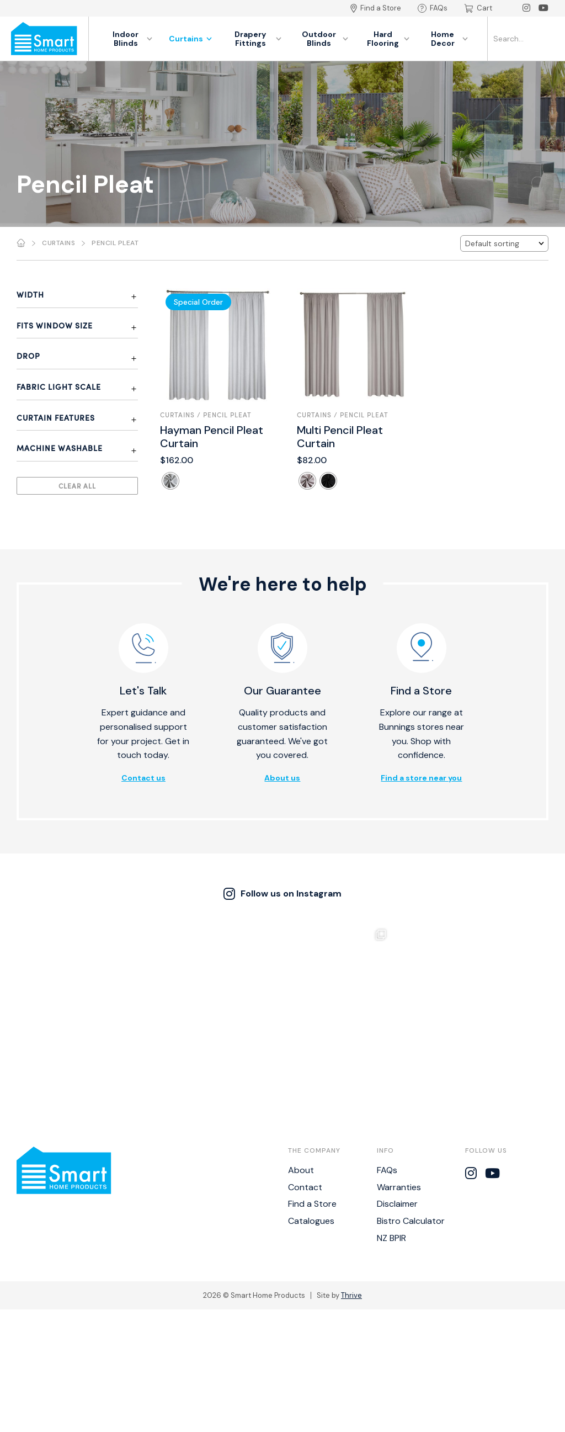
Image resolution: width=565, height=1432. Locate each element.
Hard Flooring (388, 38)
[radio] (170, 481)
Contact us (143, 778)
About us (282, 778)
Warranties (399, 1093)
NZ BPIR (391, 1144)
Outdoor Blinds (325, 38)
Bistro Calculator (411, 1127)
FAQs (432, 8)
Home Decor (449, 38)
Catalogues (311, 1127)
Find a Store (375, 8)
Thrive (351, 1201)
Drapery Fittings (257, 38)
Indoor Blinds (132, 38)
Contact (305, 1093)
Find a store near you (421, 778)
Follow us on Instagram (282, 893)
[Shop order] (504, 243)
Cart (478, 8)
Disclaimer (397, 1110)
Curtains (190, 38)
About (301, 1075)
